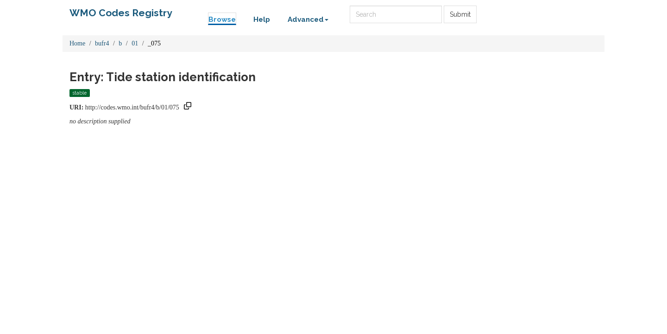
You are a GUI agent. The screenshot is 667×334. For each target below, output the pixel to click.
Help (261, 19)
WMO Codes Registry (120, 13)
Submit (460, 14)
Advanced (308, 19)
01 (135, 43)
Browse (222, 19)
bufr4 (102, 43)
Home (77, 43)
